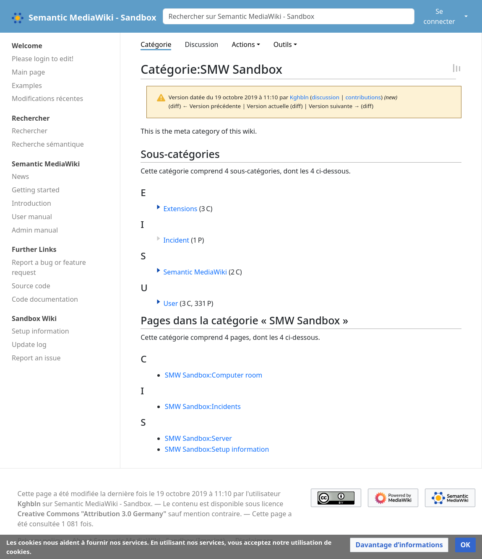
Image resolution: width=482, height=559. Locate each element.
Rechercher (29, 130)
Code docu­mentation (45, 299)
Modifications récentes (47, 98)
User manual (32, 216)
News (20, 176)
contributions (363, 97)
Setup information (40, 331)
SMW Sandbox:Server (198, 438)
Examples (27, 85)
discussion (325, 97)
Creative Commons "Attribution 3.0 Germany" (92, 513)
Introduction (31, 203)
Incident (176, 240)
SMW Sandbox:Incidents (203, 406)
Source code (31, 285)
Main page (28, 72)
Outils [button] (283, 44)
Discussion (201, 44)
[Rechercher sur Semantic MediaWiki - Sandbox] (288, 16)
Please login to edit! (42, 58)
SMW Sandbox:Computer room (213, 375)
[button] (159, 207)
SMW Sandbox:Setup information (217, 449)
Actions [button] (243, 44)
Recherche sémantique (48, 144)
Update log (29, 344)
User (170, 303)
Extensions (180, 208)
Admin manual (35, 230)
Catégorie (156, 44)
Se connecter (439, 16)
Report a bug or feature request (49, 267)
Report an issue (36, 357)
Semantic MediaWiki (195, 272)
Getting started (36, 189)
